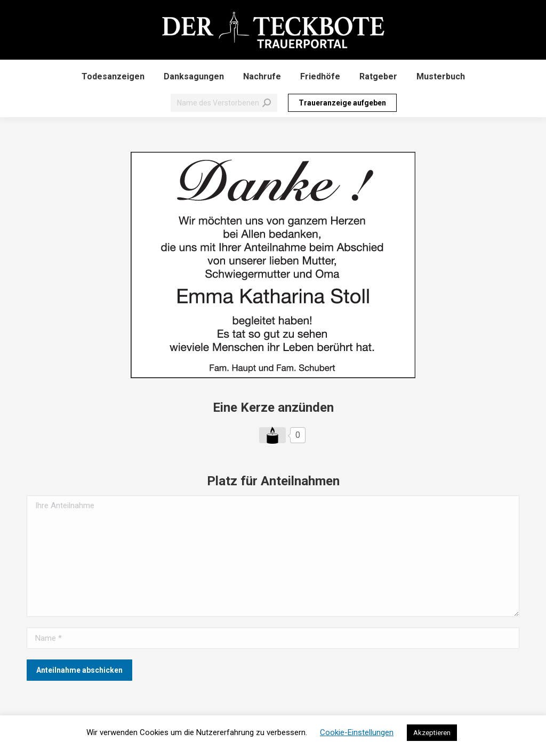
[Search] (224, 103)
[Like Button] (272, 435)
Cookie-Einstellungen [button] (357, 732)
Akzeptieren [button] (432, 733)
